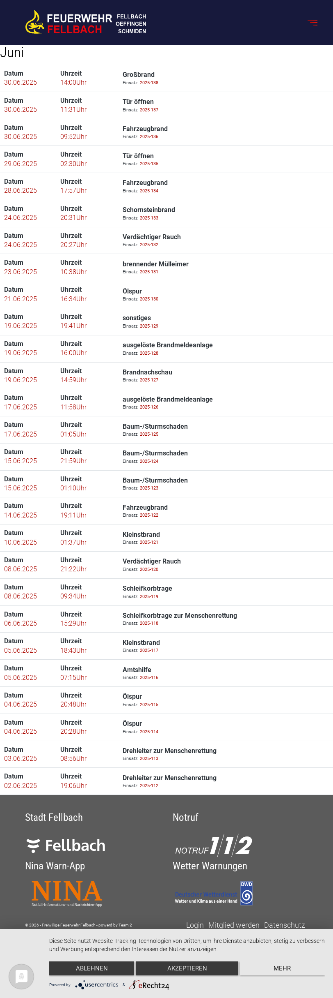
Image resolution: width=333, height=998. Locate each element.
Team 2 (125, 925)
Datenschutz (284, 925)
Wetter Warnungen (210, 866)
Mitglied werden (234, 925)
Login (195, 925)
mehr (283, 969)
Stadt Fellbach (54, 817)
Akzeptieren (187, 969)
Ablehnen (90, 969)
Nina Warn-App (55, 866)
